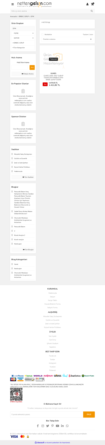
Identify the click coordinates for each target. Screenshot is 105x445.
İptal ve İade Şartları (52, 324)
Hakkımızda (52, 293)
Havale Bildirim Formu (52, 304)
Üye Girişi (52, 340)
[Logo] (34, 4)
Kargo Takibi (52, 300)
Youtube (52, 367)
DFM (32, 16)
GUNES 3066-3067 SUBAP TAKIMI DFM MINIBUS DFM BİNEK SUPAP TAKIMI (53, 78)
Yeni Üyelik (52, 336)
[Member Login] (87, 4)
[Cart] (92, 4)
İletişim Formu (52, 308)
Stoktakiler (48, 35)
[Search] (52, 11)
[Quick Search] (19, 67)
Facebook (52, 356)
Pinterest (52, 370)
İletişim (52, 297)
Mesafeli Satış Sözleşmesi (52, 316)
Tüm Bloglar (28, 250)
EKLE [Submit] (89, 414)
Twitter (52, 360)
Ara (32, 67)
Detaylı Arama (27, 74)
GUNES (53, 73)
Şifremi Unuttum (52, 343)
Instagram (52, 363)
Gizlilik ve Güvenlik (52, 320)
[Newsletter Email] (46, 414)
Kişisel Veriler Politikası (52, 327)
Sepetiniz (52, 347)
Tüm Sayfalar (28, 177)
